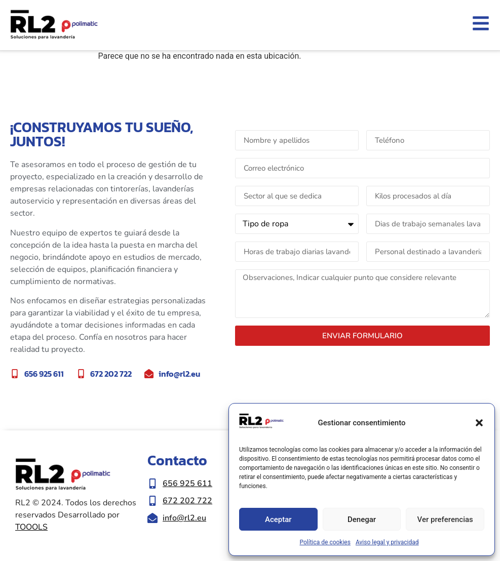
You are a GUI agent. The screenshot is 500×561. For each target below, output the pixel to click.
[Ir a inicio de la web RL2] (54, 25)
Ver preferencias (445, 519)
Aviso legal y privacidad (387, 542)
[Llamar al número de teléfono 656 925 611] (191, 483)
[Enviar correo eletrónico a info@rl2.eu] (191, 518)
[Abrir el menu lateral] (481, 23)
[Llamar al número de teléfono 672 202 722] (191, 501)
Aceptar (278, 519)
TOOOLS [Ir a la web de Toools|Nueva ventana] (31, 527)
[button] (479, 423)
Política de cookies (325, 542)
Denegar (362, 519)
